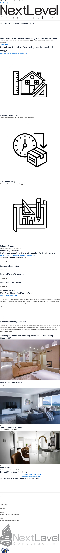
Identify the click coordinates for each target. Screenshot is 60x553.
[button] (30, 20)
